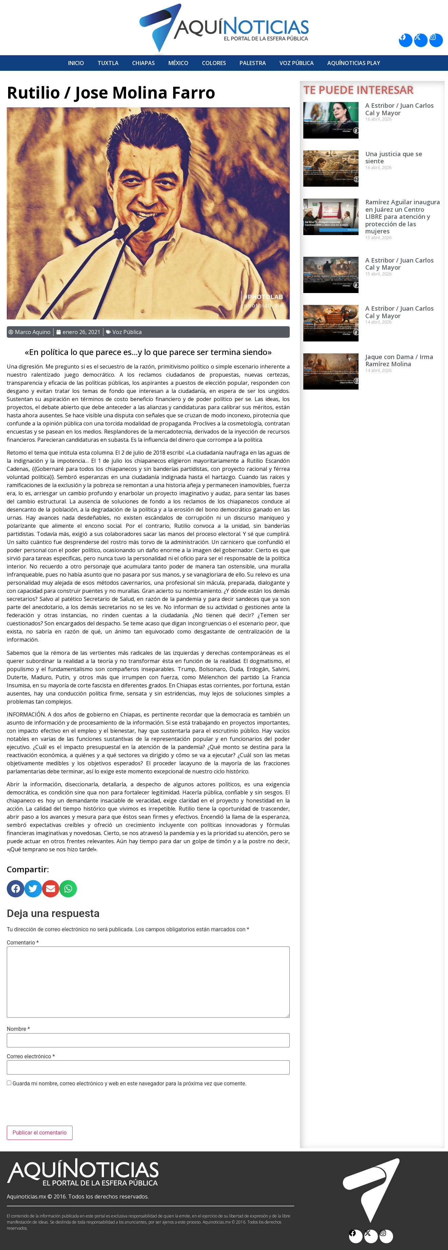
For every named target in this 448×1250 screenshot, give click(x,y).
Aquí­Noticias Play (353, 63)
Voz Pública (297, 63)
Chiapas (143, 63)
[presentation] (58, 1109)
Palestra (253, 63)
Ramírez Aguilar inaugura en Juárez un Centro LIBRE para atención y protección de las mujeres (402, 216)
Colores (214, 63)
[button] (15, 889)
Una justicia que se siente (393, 157)
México (178, 63)
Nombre (18, 1029)
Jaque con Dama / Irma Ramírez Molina (399, 360)
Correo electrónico (31, 1056)
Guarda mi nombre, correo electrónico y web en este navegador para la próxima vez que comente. (129, 1083)
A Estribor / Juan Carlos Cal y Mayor (399, 109)
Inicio (76, 63)
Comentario (23, 942)
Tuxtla (108, 63)
